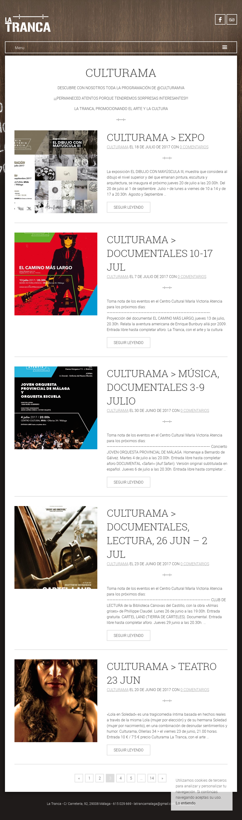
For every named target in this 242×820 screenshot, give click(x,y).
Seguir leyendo (128, 207)
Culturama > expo (156, 137)
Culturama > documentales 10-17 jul (160, 253)
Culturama (118, 147)
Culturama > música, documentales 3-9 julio (163, 387)
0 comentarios (194, 147)
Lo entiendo (185, 803)
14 (152, 778)
